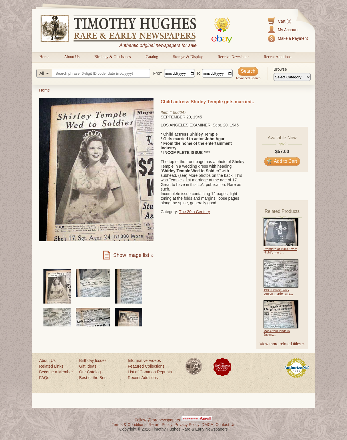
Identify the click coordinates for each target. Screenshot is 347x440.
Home (44, 57)
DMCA (207, 424)
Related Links (51, 366)
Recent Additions (277, 57)
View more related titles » (282, 344)
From (158, 73)
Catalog (151, 57)
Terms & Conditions (129, 424)
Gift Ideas (87, 366)
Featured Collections (146, 366)
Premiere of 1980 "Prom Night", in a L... (280, 250)
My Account (288, 29)
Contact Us (225, 424)
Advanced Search (248, 78)
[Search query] (93, 73)
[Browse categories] (292, 77)
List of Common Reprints (150, 372)
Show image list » (133, 255)
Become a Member (56, 372)
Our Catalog (90, 372)
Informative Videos (144, 360)
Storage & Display (188, 57)
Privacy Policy (187, 424)
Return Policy (160, 424)
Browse (280, 69)
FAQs (44, 377)
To (198, 73)
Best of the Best (93, 377)
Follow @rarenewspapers (157, 420)
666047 (179, 112)
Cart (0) (284, 21)
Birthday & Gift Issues (112, 57)
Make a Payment (293, 38)
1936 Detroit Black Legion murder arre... (278, 291)
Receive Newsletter (233, 57)
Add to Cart (282, 161)
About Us (71, 57)
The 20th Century (194, 211)
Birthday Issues (93, 360)
